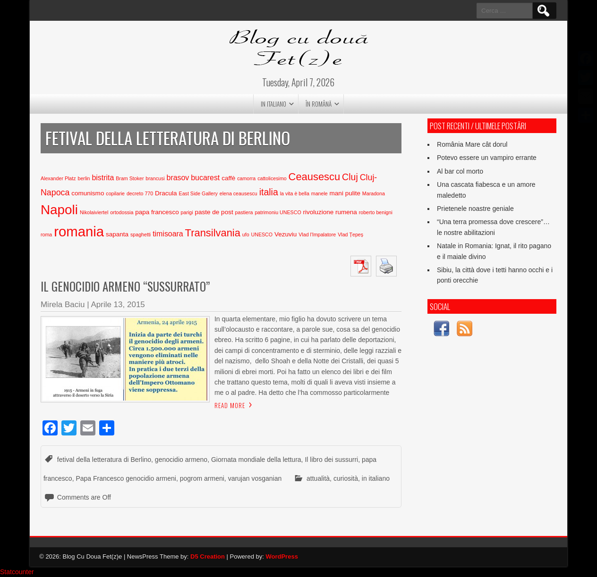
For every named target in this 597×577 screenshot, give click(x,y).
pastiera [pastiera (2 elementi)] (244, 212)
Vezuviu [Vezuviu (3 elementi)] (285, 234)
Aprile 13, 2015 (118, 304)
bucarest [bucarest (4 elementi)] (205, 178)
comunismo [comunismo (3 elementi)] (87, 193)
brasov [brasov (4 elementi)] (178, 178)
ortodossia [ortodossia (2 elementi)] (121, 212)
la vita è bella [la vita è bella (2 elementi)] (294, 193)
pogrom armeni (202, 478)
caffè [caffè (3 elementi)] (228, 178)
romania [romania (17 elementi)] (79, 231)
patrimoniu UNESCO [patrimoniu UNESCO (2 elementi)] (278, 212)
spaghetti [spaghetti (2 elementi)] (140, 234)
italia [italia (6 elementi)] (268, 192)
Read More (229, 405)
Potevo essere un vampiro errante (487, 157)
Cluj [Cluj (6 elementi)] (350, 177)
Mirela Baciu (63, 304)
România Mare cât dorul (472, 144)
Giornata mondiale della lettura (256, 459)
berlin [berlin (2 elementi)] (83, 178)
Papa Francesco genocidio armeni (126, 478)
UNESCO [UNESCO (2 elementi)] (262, 234)
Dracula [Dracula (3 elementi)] (166, 193)
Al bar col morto (460, 171)
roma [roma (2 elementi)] (46, 234)
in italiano (273, 104)
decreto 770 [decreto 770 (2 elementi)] (140, 193)
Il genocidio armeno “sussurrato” (125, 286)
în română (319, 104)
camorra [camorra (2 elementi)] (246, 178)
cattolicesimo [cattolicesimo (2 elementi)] (272, 178)
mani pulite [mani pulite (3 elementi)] (345, 193)
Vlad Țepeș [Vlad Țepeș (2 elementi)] (350, 234)
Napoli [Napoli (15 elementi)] (59, 209)
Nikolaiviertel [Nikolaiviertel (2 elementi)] (94, 212)
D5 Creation (207, 556)
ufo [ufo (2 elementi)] (245, 234)
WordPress (281, 556)
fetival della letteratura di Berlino (104, 459)
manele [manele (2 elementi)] (319, 193)
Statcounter (17, 572)
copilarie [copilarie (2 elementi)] (115, 193)
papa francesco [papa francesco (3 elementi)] (157, 212)
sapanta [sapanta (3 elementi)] (117, 234)
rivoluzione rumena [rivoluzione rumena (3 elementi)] (330, 212)
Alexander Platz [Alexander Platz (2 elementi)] (58, 178)
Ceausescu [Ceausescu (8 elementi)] (315, 177)
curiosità (345, 478)
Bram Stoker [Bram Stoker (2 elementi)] (130, 178)
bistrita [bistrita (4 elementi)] (103, 178)
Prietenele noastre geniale (475, 208)
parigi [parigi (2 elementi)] (187, 212)
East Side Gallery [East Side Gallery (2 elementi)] (198, 193)
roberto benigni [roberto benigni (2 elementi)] (375, 212)
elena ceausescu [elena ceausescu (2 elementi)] (238, 193)
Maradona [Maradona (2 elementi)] (373, 193)
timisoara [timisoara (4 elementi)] (168, 234)
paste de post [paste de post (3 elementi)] (214, 212)
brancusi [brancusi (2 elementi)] (154, 178)
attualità (318, 478)
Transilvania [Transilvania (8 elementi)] (212, 233)
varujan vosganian (255, 478)
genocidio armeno (181, 459)
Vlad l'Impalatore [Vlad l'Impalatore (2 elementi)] (317, 234)
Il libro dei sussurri (331, 459)
